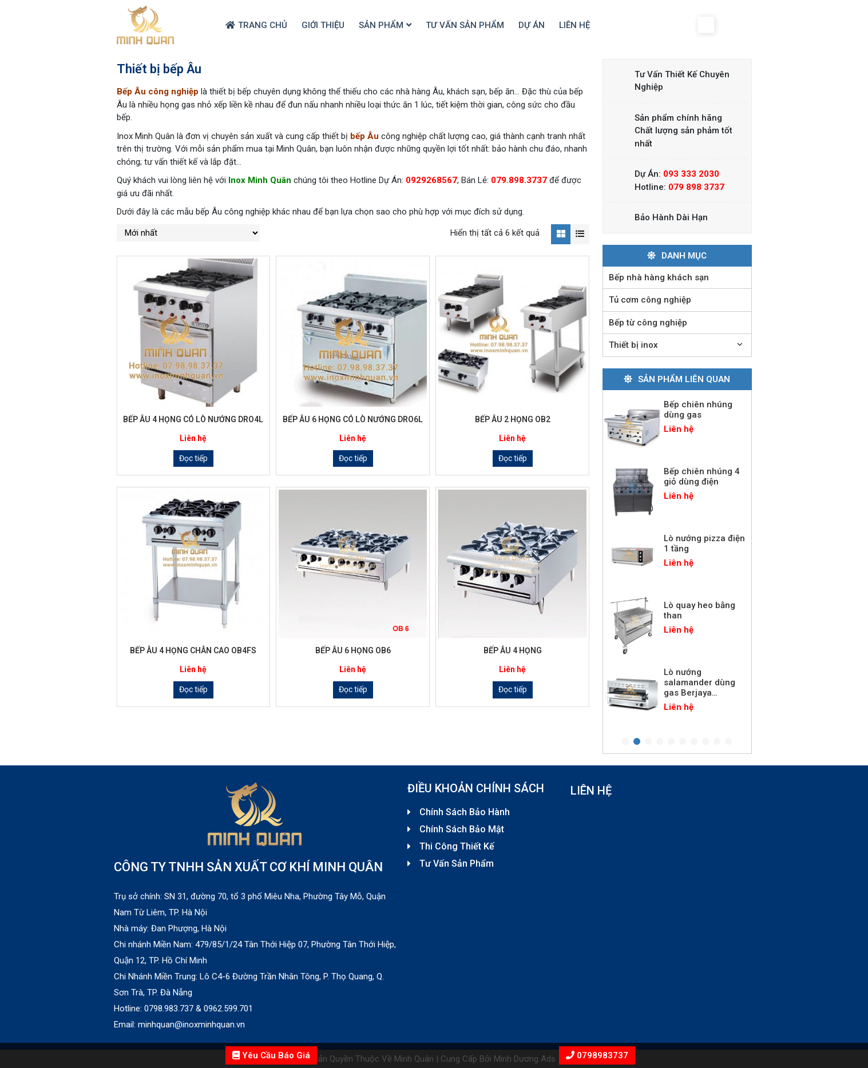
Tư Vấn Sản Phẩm (465, 25)
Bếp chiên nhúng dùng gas (698, 409)
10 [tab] (728, 742)
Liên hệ (574, 25)
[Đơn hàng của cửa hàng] (188, 232)
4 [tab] (659, 742)
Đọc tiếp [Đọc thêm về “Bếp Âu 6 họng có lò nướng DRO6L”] (353, 458)
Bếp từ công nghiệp (648, 322)
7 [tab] (694, 742)
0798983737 (601, 1055)
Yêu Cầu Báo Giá (271, 1055)
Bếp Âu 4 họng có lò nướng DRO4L (193, 419)
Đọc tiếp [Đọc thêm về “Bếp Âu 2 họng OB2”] (512, 458)
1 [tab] (625, 742)
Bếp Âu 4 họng (512, 650)
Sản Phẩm (381, 25)
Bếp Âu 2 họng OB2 (512, 419)
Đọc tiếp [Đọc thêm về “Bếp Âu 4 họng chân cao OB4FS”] (193, 689)
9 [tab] (717, 742)
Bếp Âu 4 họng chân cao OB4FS (193, 650)
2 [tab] (637, 742)
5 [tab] (671, 742)
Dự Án (531, 25)
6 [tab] (682, 742)
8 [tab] (705, 742)
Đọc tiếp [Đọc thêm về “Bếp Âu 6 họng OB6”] (353, 689)
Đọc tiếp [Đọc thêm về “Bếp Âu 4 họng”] (512, 689)
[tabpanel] (677, 425)
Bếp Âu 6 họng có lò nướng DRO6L (353, 419)
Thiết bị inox (633, 345)
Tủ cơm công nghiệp (650, 300)
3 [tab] (648, 742)
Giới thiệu (323, 25)
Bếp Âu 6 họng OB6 (353, 650)
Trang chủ (262, 25)
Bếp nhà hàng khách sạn (659, 277)
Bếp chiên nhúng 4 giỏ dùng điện (702, 476)
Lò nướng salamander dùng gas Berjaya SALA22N (699, 687)
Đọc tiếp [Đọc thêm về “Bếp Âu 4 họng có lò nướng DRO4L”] (193, 458)
